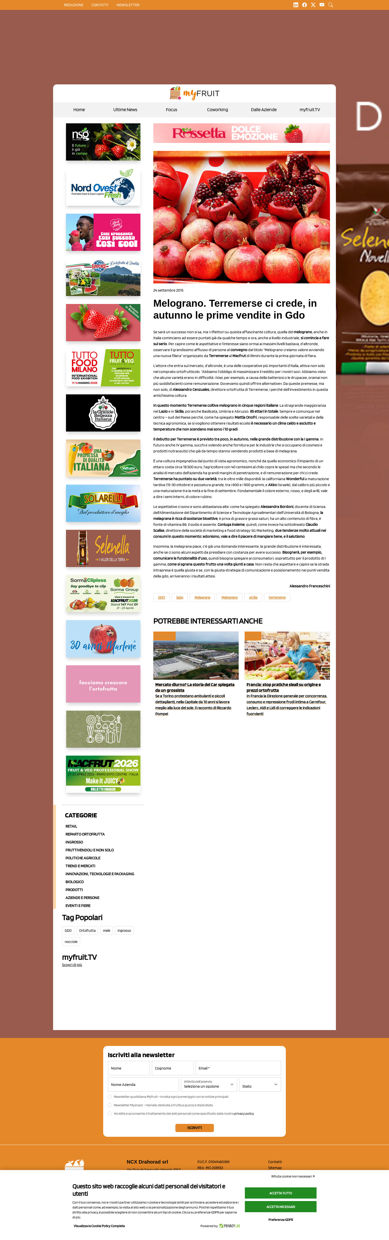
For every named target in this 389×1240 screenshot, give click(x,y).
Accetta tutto (280, 1193)
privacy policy (244, 1113)
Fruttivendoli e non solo (89, 850)
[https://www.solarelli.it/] (103, 507)
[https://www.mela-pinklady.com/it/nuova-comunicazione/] (103, 236)
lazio (179, 597)
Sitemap (275, 1167)
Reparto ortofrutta (85, 834)
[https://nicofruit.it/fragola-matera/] (103, 326)
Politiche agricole (82, 858)
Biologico (74, 881)
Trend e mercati (80, 866)
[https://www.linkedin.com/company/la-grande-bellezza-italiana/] (103, 416)
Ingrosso (74, 842)
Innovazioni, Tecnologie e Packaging (99, 873)
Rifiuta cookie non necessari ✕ (293, 1176)
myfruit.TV (310, 109)
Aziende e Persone (82, 897)
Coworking (217, 109)
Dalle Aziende (264, 109)
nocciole (71, 941)
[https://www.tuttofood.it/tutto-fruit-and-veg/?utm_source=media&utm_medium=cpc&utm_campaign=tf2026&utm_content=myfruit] (103, 371)
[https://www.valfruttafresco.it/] (103, 462)
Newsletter (128, 4)
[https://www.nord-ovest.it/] (103, 191)
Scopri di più (72, 964)
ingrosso (124, 930)
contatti (100, 4)
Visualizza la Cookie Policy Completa (99, 1226)
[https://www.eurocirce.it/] (103, 281)
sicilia (253, 597)
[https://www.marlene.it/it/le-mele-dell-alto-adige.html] (103, 642)
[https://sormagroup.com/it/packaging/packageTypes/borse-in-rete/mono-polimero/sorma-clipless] (103, 597)
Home (79, 109)
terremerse (277, 597)
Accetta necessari (280, 1207)
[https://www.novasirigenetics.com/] (103, 145)
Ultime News (125, 109)
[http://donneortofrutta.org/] (103, 687)
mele (106, 930)
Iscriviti (194, 1127)
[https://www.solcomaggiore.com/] (103, 733)
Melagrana (202, 597)
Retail (71, 826)
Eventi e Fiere (77, 905)
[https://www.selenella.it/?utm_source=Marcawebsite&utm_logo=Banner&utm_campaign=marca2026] (103, 552)
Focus (171, 109)
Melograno (230, 597)
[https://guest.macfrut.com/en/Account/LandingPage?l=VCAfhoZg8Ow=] (103, 778)
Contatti (275, 1161)
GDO (68, 930)
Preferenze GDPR (280, 1220)
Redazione (73, 4)
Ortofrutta (87, 930)
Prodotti (74, 889)
